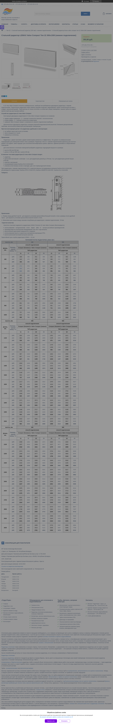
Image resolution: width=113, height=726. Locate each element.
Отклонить (64, 721)
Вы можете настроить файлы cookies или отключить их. (56, 717)
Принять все (51, 721)
